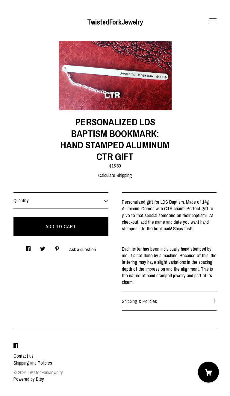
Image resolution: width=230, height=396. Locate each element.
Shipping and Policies (32, 363)
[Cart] (208, 372)
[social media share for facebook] (28, 247)
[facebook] (15, 345)
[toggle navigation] (213, 21)
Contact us (23, 356)
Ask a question (82, 249)
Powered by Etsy (28, 379)
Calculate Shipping (115, 175)
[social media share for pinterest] (57, 247)
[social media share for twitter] (42, 247)
